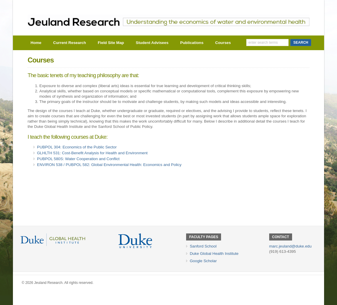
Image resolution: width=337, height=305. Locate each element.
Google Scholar (203, 261)
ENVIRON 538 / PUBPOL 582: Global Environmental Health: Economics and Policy (109, 164)
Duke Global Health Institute (214, 253)
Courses (223, 42)
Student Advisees (152, 42)
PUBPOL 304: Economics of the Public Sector (77, 147)
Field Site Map (111, 42)
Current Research (69, 42)
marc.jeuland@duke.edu (290, 246)
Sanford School (203, 246)
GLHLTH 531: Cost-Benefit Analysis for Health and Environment (92, 153)
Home (36, 42)
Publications (191, 42)
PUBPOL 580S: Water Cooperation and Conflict (78, 159)
